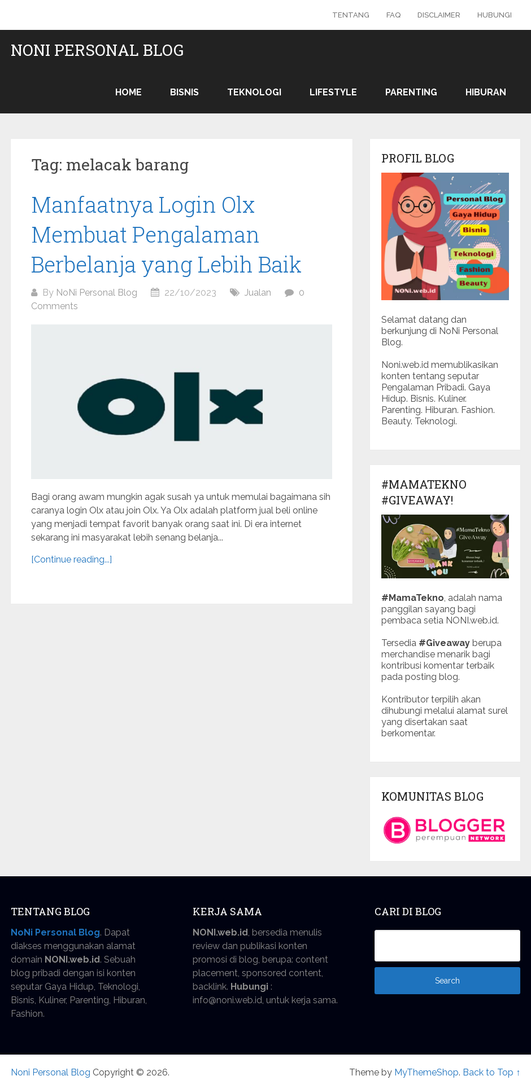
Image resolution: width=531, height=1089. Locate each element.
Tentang (350, 15)
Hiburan (485, 92)
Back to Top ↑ (491, 1072)
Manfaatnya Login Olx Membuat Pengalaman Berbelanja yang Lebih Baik (166, 234)
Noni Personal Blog (97, 50)
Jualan (258, 292)
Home (128, 92)
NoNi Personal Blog (96, 292)
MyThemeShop (426, 1072)
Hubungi (494, 15)
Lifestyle (333, 92)
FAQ (393, 15)
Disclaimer (438, 15)
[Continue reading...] (71, 559)
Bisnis (184, 92)
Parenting (411, 92)
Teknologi (254, 92)
